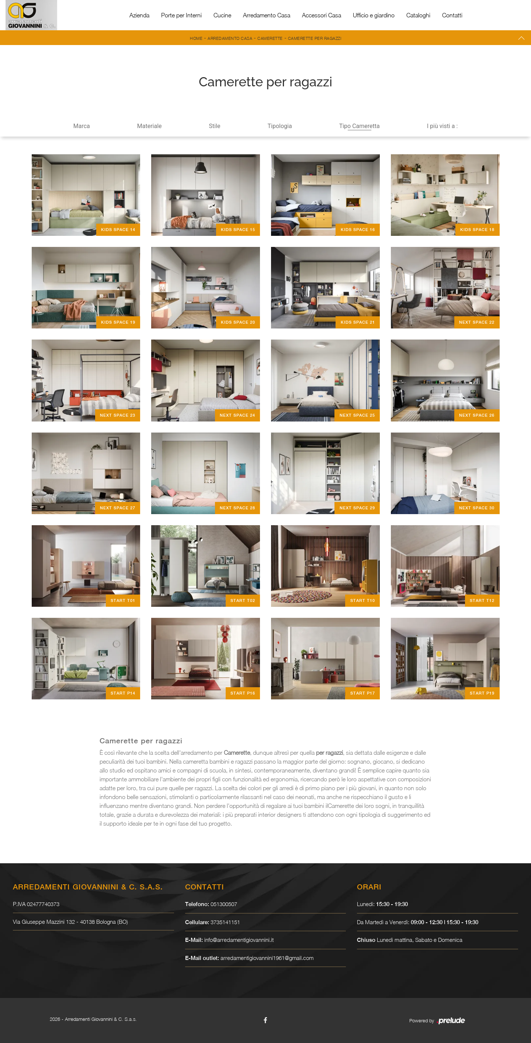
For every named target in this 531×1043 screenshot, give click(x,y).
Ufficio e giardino (374, 15)
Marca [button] (81, 126)
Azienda (139, 15)
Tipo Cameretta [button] (359, 126)
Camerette (270, 38)
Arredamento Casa (266, 15)
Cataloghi (418, 15)
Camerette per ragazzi (314, 38)
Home (196, 38)
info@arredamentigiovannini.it (239, 939)
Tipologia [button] (280, 126)
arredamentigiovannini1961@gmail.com (268, 957)
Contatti (452, 15)
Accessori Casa (321, 15)
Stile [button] (215, 126)
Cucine (222, 15)
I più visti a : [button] (442, 126)
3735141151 (225, 922)
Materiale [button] (149, 126)
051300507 (224, 904)
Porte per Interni (181, 15)
